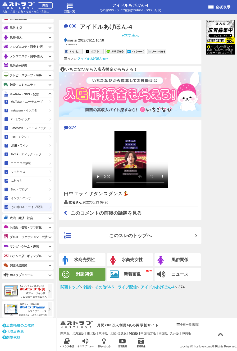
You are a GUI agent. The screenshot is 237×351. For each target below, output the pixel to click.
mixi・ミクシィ (20, 137)
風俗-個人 (13, 37)
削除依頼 (11, 337)
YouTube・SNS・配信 (21, 94)
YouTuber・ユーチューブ (26, 101)
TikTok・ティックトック (26, 154)
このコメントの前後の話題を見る (103, 213)
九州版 (174, 333)
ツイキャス (18, 172)
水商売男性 (79, 260)
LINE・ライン (19, 145)
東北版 (91, 333)
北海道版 (78, 333)
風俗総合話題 (15, 66)
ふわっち (16, 180)
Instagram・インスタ (24, 110)
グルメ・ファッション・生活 (25, 237)
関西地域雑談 (15, 265)
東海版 (103, 333)
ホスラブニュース (85, 343)
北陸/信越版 (118, 333)
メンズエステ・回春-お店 (23, 47)
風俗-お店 (13, 28)
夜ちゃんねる (104, 343)
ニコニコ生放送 (21, 163)
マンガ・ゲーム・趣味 (21, 246)
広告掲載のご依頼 (18, 325)
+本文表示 (130, 35)
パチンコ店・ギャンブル (22, 256)
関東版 (65, 333)
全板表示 (219, 7)
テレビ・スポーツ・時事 (22, 75)
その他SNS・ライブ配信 (26, 207)
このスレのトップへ (108, 236)
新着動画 (122, 343)
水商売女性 (126, 260)
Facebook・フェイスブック (28, 128)
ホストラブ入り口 (76, 324)
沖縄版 (186, 333)
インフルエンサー (22, 198)
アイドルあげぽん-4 (130, 5)
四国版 (163, 333)
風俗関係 (172, 260)
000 (70, 25)
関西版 (133, 333)
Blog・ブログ (19, 189)
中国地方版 (148, 333)
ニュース (172, 274)
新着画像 (125, 274)
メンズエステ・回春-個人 (23, 56)
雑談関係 (77, 274)
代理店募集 (13, 331)
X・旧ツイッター (22, 119)
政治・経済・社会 (18, 218)
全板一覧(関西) (189, 324)
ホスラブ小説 (67, 343)
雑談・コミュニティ (20, 85)
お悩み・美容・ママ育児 (22, 227)
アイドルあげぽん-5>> (93, 58)
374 (70, 127)
